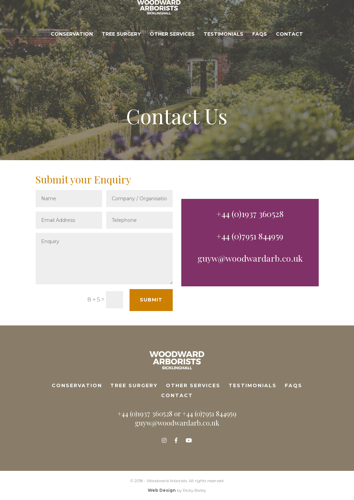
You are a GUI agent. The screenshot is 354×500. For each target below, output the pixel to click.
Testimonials (223, 55)
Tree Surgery (121, 55)
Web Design (162, 490)
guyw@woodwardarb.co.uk (250, 258)
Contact (289, 55)
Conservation (72, 55)
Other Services (172, 55)
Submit (151, 300)
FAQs (259, 55)
